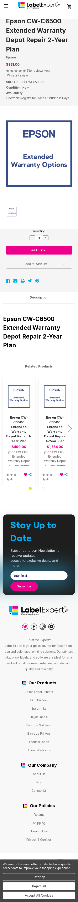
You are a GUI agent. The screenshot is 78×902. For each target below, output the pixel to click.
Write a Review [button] (17, 75)
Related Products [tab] (39, 366)
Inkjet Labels (39, 717)
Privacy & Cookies (39, 839)
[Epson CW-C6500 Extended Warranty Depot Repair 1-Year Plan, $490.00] (19, 396)
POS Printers (39, 700)
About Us (39, 774)
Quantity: (39, 231)
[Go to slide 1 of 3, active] (30, 488)
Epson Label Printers (39, 692)
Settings (39, 877)
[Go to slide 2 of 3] (36, 488)
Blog (39, 782)
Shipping (39, 823)
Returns (39, 814)
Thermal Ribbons (39, 750)
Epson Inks (39, 708)
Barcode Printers (39, 733)
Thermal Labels (39, 742)
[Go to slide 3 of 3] (43, 488)
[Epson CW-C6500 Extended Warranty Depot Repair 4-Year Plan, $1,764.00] (55, 396)
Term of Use (39, 831)
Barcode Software (39, 725)
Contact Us (39, 790)
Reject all (39, 886)
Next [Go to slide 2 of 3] (70, 428)
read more (21, 465)
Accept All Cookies (39, 895)
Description (39, 297)
